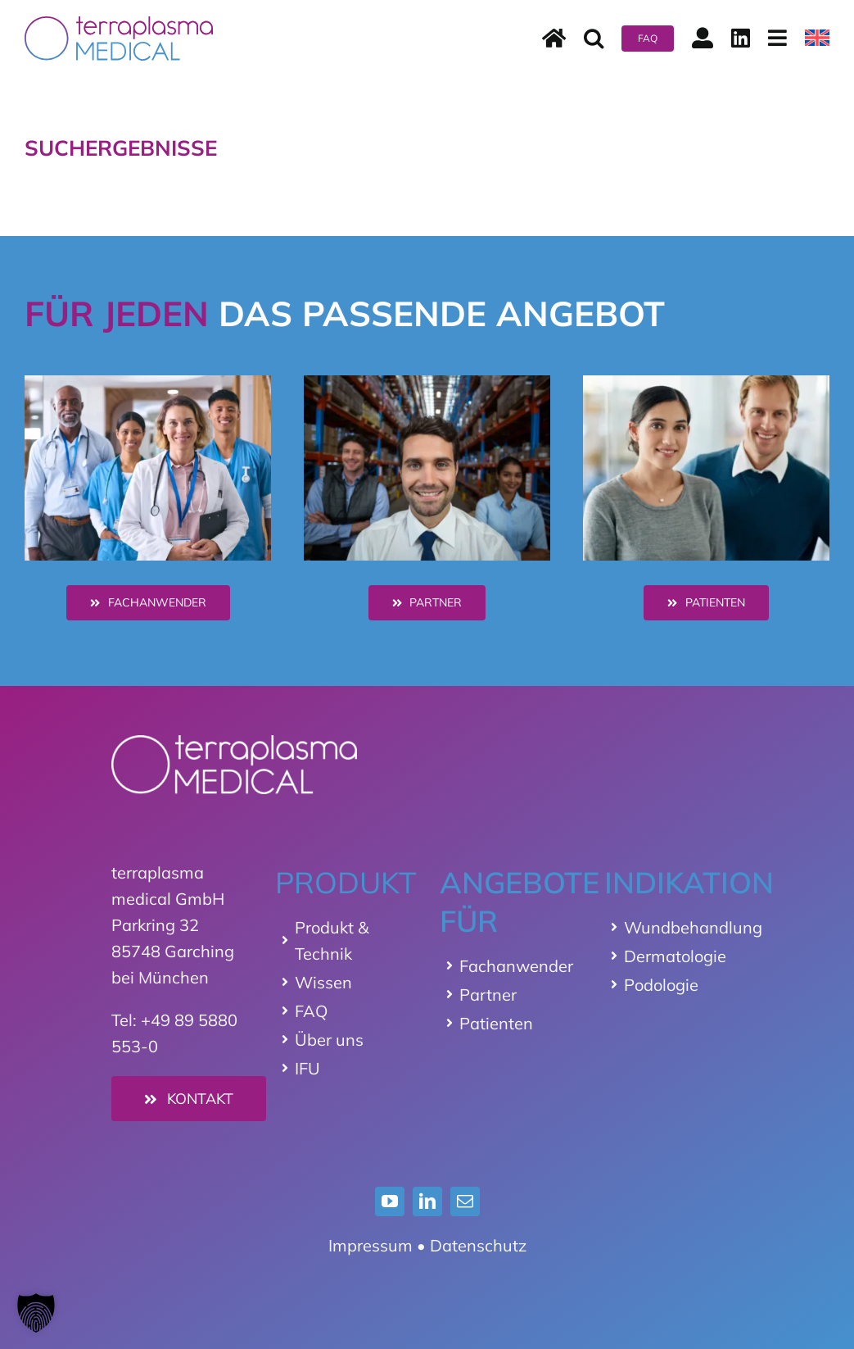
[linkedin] (427, 1201)
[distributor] (427, 383)
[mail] (465, 1201)
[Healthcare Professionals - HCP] (148, 602)
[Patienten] (706, 602)
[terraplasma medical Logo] (119, 24)
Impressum (370, 1245)
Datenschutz (478, 1245)
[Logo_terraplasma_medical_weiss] (234, 743)
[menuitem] (817, 38)
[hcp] (148, 383)
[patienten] (706, 383)
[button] (593, 38)
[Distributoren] (427, 602)
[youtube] (389, 1201)
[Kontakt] (189, 1098)
